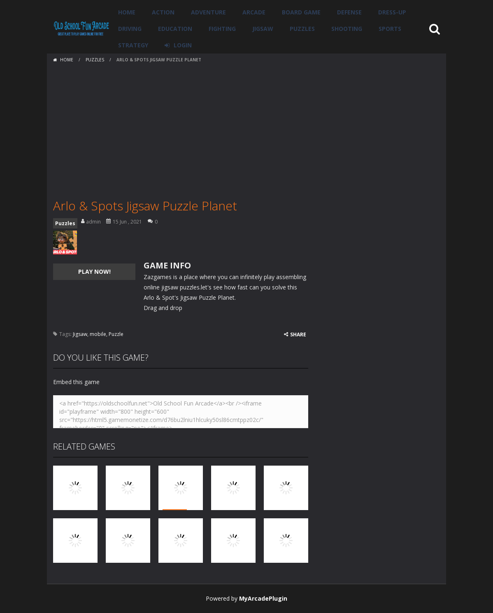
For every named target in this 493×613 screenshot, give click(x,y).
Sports (390, 29)
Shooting (346, 29)
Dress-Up (392, 12)
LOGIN (183, 45)
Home (126, 12)
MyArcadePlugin (263, 598)
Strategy (133, 45)
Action (163, 12)
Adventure (208, 12)
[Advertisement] (246, 127)
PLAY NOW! (94, 271)
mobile (98, 334)
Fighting (222, 29)
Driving (130, 29)
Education (175, 29)
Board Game (301, 12)
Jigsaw (262, 29)
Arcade (253, 12)
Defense (349, 12)
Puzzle (116, 334)
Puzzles (302, 29)
